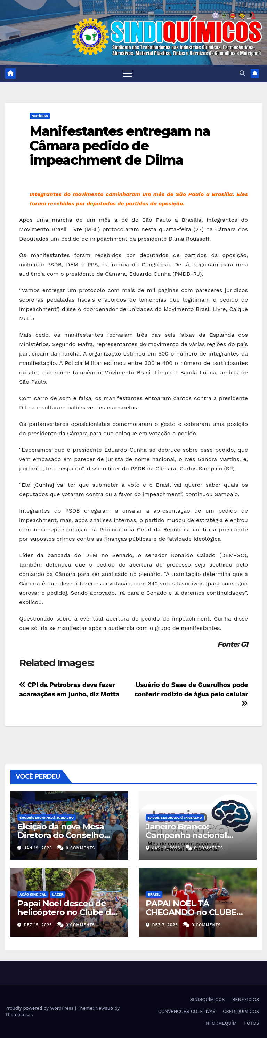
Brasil (154, 894)
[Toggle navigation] (127, 73)
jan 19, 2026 (38, 848)
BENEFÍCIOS (245, 999)
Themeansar (18, 1014)
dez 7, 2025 (165, 925)
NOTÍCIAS (40, 116)
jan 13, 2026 (166, 848)
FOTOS (251, 1023)
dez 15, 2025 (38, 925)
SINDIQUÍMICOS (207, 999)
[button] (242, 73)
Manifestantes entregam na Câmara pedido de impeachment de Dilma (120, 146)
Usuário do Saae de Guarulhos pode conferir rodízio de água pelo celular (191, 694)
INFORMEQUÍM (220, 1023)
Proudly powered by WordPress (40, 1008)
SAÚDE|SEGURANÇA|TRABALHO (46, 817)
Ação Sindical (32, 894)
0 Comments (80, 848)
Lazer (57, 894)
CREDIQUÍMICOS (241, 1011)
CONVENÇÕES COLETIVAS (187, 1011)
